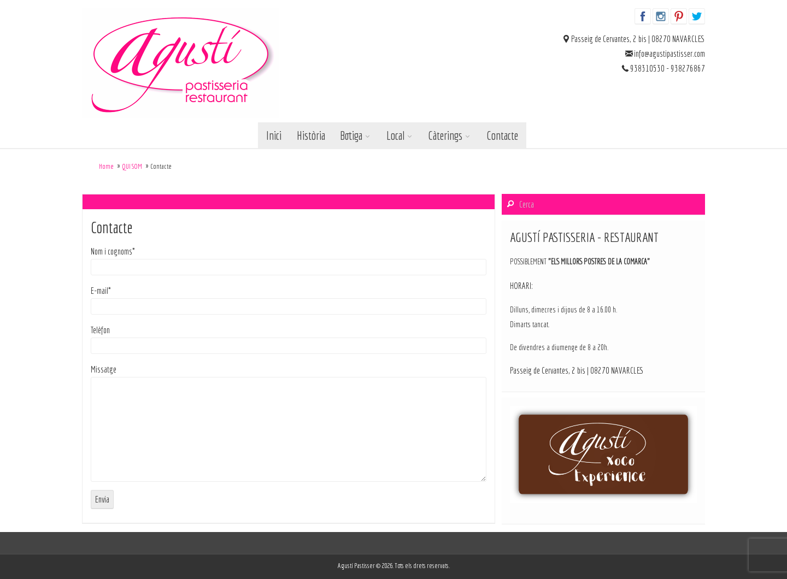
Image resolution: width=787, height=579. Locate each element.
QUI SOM (132, 166)
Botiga (351, 135)
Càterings (445, 135)
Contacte (502, 135)
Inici (273, 135)
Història (311, 135)
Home (106, 166)
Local (395, 135)
